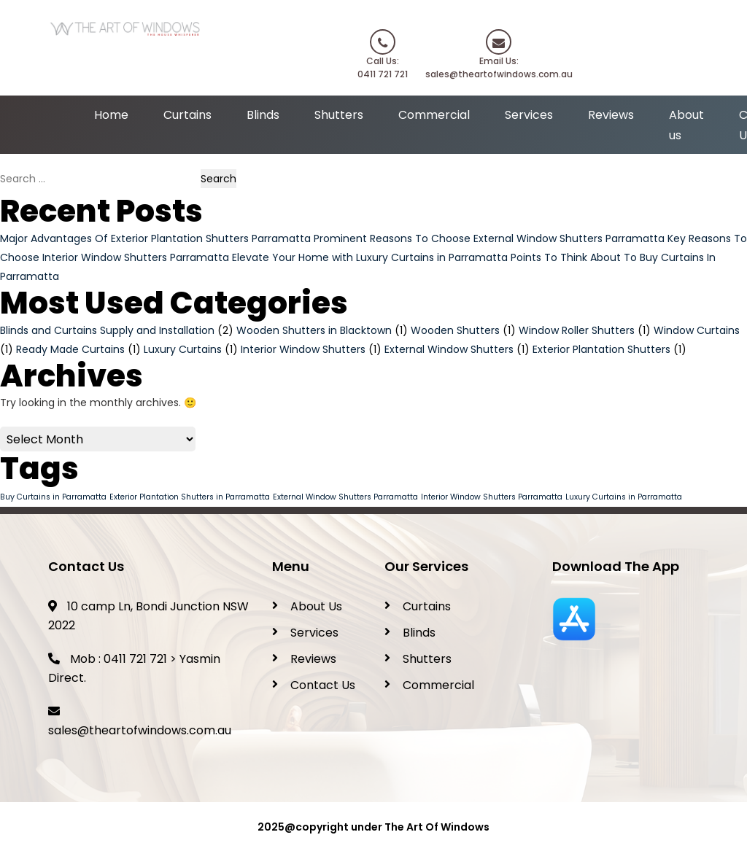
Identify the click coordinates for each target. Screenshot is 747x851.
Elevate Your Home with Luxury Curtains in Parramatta (370, 257)
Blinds (263, 114)
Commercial (434, 114)
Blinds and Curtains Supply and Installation (107, 330)
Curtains (187, 114)
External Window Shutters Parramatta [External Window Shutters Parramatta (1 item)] (345, 496)
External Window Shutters (449, 349)
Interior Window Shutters (303, 349)
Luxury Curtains (183, 349)
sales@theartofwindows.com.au (139, 730)
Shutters (338, 114)
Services (529, 114)
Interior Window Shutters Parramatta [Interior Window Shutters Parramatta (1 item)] (491, 496)
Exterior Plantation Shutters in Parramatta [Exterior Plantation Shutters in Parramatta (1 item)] (189, 496)
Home (111, 114)
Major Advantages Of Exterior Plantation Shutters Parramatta (155, 238)
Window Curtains (697, 330)
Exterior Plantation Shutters (601, 349)
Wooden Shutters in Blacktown (314, 330)
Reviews (611, 114)
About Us (316, 606)
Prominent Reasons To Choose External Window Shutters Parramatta (489, 238)
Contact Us (322, 685)
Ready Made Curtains (70, 349)
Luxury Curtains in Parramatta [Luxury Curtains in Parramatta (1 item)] (623, 496)
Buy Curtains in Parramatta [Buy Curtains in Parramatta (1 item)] (53, 496)
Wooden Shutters (455, 330)
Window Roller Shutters (577, 330)
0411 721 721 (135, 658)
